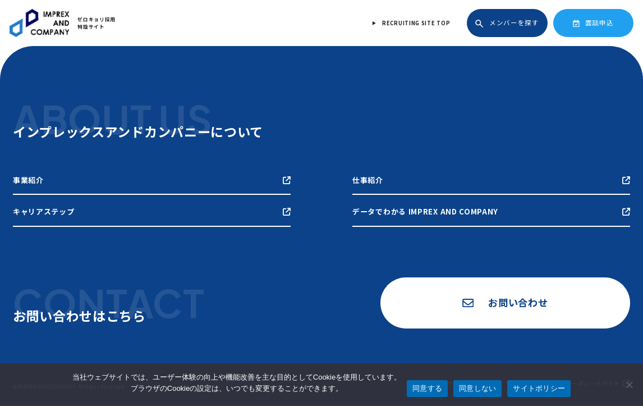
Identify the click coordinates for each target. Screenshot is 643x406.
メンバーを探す (507, 23)
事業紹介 (152, 180)
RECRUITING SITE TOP (416, 23)
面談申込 (593, 23)
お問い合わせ (504, 303)
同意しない (477, 388)
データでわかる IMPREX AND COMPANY (491, 211)
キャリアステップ (152, 211)
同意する (427, 388)
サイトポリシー (539, 388)
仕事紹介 (491, 180)
